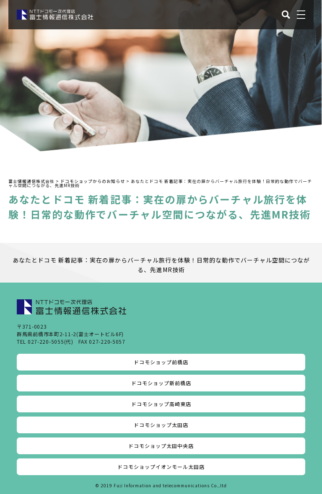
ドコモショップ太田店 (161, 424)
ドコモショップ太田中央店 (161, 445)
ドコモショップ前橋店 (161, 361)
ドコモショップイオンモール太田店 (161, 466)
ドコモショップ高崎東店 (161, 403)
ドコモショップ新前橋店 (161, 382)
